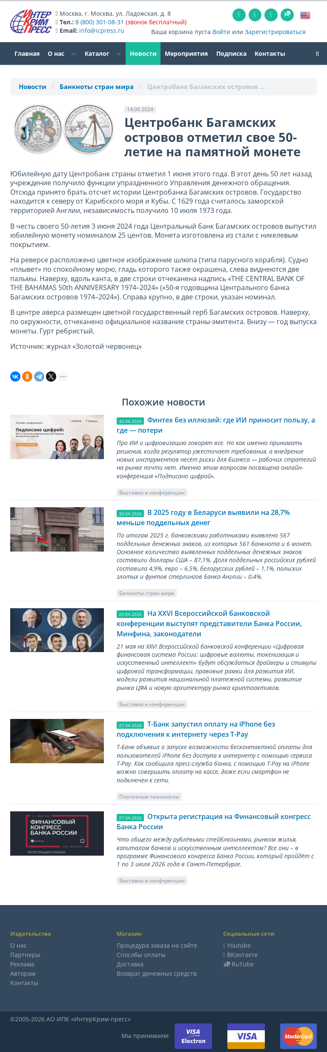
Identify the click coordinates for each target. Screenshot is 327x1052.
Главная (27, 53)
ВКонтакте (242, 955)
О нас (62, 53)
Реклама (22, 964)
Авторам (22, 973)
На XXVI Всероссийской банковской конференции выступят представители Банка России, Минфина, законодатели (209, 623)
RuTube (243, 964)
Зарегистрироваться (275, 32)
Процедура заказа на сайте (157, 945)
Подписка (231, 53)
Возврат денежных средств (157, 973)
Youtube (239, 945)
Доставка (130, 964)
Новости (143, 53)
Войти (221, 32)
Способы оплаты (141, 955)
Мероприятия (186, 53)
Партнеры (25, 955)
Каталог (103, 53)
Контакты (270, 53)
